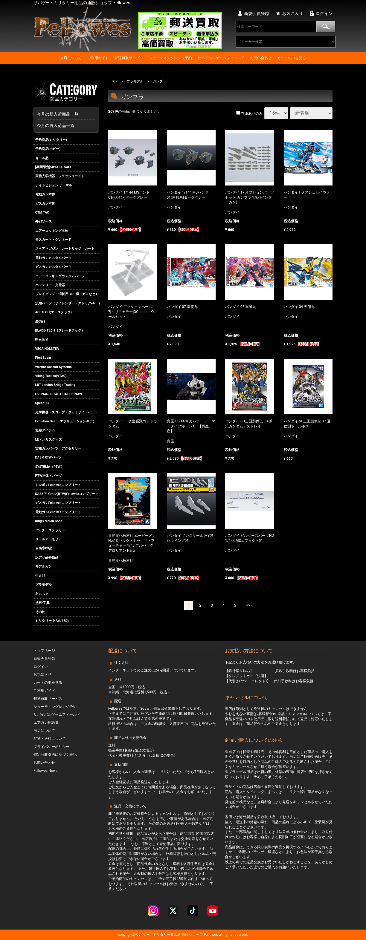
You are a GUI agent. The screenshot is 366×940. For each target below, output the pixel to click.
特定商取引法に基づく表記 (55, 754)
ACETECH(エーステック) (53, 312)
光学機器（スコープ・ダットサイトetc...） (67, 412)
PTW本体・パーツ (48, 476)
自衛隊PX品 (44, 548)
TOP (114, 81)
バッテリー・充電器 (50, 285)
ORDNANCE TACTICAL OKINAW (58, 394)
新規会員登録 (256, 13)
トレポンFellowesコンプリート (58, 485)
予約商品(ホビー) (48, 149)
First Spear (43, 358)
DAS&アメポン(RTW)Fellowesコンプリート (67, 494)
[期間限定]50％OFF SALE (53, 167)
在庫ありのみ (249, 113)
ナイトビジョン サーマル (53, 185)
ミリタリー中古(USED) (52, 621)
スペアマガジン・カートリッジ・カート (64, 249)
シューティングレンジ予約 (170, 58)
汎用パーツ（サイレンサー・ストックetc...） (67, 303)
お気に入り (292, 13)
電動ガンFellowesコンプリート (58, 512)
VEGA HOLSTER (47, 349)
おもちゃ (41, 594)
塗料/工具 (42, 603)
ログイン (324, 13)
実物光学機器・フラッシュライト (60, 176)
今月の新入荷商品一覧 (65, 114)
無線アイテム (45, 430)
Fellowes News (45, 771)
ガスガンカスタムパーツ (53, 267)
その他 (40, 612)
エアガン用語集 (46, 722)
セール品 (41, 158)
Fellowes (210, 935)
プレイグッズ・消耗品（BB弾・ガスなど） (67, 294)
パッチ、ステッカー (50, 530)
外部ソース (43, 221)
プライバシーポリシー (51, 747)
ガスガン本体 (45, 204)
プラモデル (43, 585)
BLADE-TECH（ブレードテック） (60, 330)
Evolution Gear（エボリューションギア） (65, 421)
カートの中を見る (291, 58)
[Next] (249, 606)
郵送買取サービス (129, 58)
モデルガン (43, 566)
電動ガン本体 (45, 194)
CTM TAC (42, 212)
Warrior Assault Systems (53, 367)
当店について (71, 58)
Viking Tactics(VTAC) (51, 376)
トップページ (44, 650)
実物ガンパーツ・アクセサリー (58, 448)
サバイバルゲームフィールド (221, 58)
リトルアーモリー (48, 539)
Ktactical (41, 340)
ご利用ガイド (98, 58)
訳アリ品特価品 (46, 557)
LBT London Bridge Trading (55, 385)
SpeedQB (42, 403)
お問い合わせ (261, 58)
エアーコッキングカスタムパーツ (60, 276)
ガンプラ (159, 81)
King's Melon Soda (48, 521)
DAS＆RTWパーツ (48, 458)
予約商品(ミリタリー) (51, 140)
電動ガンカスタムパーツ (53, 258)
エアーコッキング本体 (51, 231)
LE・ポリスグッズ (48, 439)
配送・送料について (49, 739)
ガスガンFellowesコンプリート (58, 503)
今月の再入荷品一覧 (55, 125)
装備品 (40, 321)
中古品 (40, 576)
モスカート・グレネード (53, 240)
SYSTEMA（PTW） (49, 467)
